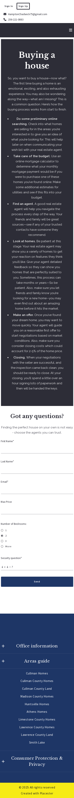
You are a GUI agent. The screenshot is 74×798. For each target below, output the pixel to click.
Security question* (11, 558)
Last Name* (7, 461)
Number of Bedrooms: (14, 524)
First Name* (7, 441)
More (8, 546)
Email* (4, 481)
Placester (46, 793)
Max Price (6, 502)
